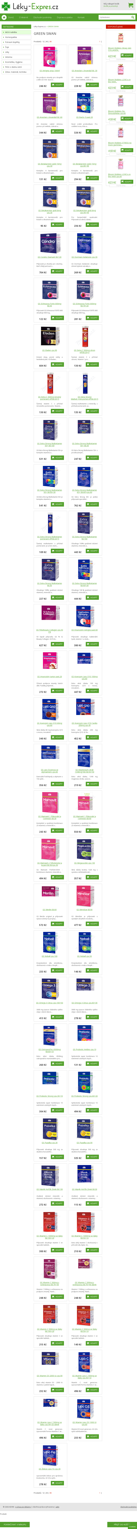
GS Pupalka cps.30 (50, 1143)
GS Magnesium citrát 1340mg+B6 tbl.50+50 (84, 771)
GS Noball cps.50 (84, 956)
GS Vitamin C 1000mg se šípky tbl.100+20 (50, 1237)
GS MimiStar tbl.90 (84, 910)
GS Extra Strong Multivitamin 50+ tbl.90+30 (49, 491)
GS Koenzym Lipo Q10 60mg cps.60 (49, 724)
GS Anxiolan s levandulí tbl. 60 (49, 117)
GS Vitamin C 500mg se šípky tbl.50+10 (84, 1330)
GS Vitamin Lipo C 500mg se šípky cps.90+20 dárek (49, 1423)
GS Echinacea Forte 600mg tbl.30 (49, 305)
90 (51, 41)
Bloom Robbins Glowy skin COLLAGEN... (119, 49)
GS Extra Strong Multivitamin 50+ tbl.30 (84, 444)
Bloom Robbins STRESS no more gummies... (120, 144)
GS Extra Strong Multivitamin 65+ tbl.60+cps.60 (84, 491)
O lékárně (23, 17)
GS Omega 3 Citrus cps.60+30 (84, 1003)
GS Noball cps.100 (49, 956)
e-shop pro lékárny (23, 1507)
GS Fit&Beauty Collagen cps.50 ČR (49, 631)
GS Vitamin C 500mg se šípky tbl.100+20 (49, 1330)
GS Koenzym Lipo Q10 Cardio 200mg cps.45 (84, 724)
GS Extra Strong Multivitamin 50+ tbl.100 (49, 444)
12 (43, 41)
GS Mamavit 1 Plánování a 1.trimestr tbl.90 (84, 817)
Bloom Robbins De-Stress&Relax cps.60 (117, 112)
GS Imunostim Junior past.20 (49, 677)
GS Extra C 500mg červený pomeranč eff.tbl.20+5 (49, 398)
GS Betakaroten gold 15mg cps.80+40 (84, 165)
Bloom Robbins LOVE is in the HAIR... (119, 81)
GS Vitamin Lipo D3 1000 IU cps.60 (84, 1423)
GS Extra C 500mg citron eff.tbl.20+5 (84, 351)
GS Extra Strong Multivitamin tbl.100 (84, 538)
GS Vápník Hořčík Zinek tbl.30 (84, 1189)
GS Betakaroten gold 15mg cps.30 (49, 165)
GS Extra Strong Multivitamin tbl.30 (49, 584)
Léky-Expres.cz (40, 26)
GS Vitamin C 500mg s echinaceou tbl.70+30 (49, 1283)
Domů (11, 17)
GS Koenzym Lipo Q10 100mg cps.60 (84, 678)
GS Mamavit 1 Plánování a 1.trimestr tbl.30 (49, 817)
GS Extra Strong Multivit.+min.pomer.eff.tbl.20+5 (84, 398)
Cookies (132, 1527)
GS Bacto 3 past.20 (84, 117)
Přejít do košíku (122, 1524)
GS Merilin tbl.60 (50, 910)
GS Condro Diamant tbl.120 (49, 257)
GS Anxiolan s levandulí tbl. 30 (84, 71)
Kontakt (81, 17)
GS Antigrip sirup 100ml (50, 71)
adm (57, 1507)
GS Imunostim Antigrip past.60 (84, 630)
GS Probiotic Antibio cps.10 (84, 1049)
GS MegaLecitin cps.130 (84, 863)
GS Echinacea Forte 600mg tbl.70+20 (84, 305)
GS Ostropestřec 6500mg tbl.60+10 (50, 1050)
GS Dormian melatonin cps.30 (84, 257)
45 (47, 41)
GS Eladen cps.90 (49, 350)
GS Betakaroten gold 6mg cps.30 (49, 211)
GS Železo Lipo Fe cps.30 (49, 1469)
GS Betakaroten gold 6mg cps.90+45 (84, 211)
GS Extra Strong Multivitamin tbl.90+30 (84, 584)
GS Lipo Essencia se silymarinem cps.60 (49, 771)
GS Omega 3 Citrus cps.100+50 (49, 1003)
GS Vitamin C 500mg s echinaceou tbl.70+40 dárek (84, 1283)
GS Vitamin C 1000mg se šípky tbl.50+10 (84, 1237)
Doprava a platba (64, 17)
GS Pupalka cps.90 (84, 1143)
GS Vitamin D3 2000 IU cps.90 (49, 1376)
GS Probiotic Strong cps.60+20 (84, 1096)
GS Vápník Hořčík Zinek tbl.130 (50, 1189)
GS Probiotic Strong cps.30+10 (49, 1096)
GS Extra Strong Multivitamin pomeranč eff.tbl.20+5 (49, 538)
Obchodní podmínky (42, 17)
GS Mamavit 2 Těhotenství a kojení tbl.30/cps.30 (49, 864)
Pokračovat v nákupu (15, 1524)
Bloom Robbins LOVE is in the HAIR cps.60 (119, 175)
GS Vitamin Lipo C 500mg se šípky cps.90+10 (84, 1377)
